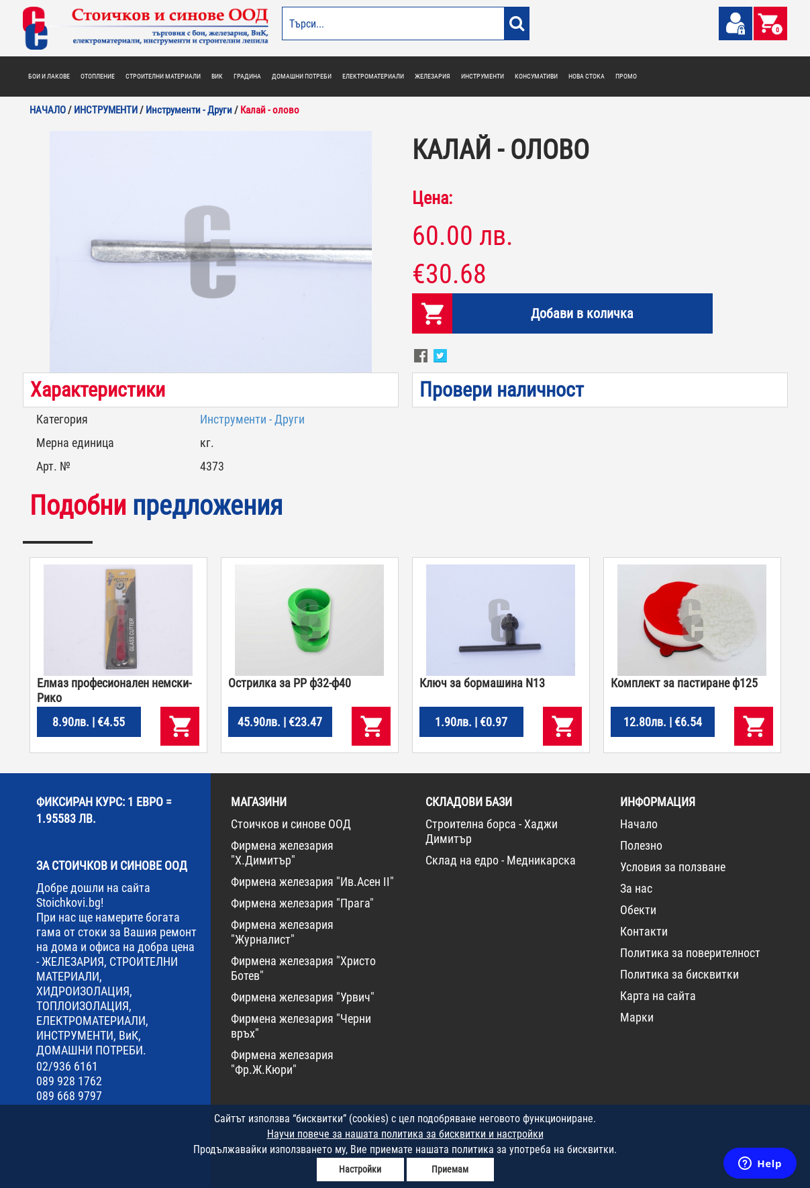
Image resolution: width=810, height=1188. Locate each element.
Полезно (641, 845)
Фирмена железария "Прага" (302, 903)
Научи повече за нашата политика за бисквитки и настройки (405, 1134)
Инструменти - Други (252, 419)
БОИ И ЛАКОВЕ (49, 76)
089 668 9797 (69, 1096)
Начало (639, 824)
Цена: (432, 198)
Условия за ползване (672, 867)
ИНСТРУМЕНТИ (482, 76)
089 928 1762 (69, 1081)
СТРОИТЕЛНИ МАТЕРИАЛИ (163, 76)
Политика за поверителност (690, 953)
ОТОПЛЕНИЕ (98, 76)
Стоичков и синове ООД (291, 824)
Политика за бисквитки (679, 974)
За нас (636, 888)
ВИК (217, 76)
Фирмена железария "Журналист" (282, 932)
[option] (211, 252)
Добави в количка (582, 313)
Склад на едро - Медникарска (500, 860)
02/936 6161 (67, 1066)
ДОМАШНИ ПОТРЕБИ (302, 76)
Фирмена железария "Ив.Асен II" (312, 882)
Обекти (638, 910)
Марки (637, 1017)
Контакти (644, 931)
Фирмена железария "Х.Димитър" (282, 852)
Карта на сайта (658, 996)
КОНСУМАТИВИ (536, 76)
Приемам (450, 1169)
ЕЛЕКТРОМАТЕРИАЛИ (373, 76)
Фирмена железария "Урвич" (302, 997)
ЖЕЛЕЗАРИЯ (432, 76)
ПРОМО (626, 76)
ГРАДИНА (247, 76)
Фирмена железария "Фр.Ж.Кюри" (282, 1062)
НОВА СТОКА (586, 76)
